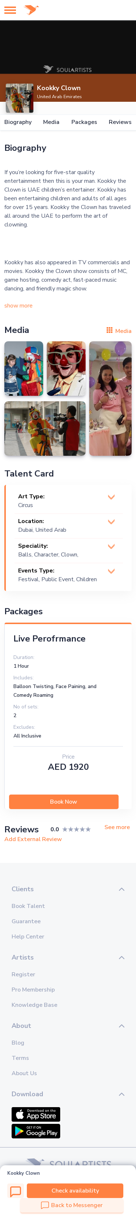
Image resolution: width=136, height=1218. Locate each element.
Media (51, 122)
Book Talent (28, 906)
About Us (24, 1073)
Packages (84, 122)
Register (23, 974)
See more (117, 827)
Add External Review (33, 839)
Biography (18, 122)
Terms (20, 1058)
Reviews (120, 122)
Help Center (28, 936)
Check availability (75, 1191)
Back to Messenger (72, 1205)
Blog (18, 1042)
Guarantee (26, 921)
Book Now (63, 802)
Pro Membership (33, 989)
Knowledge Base (34, 1005)
